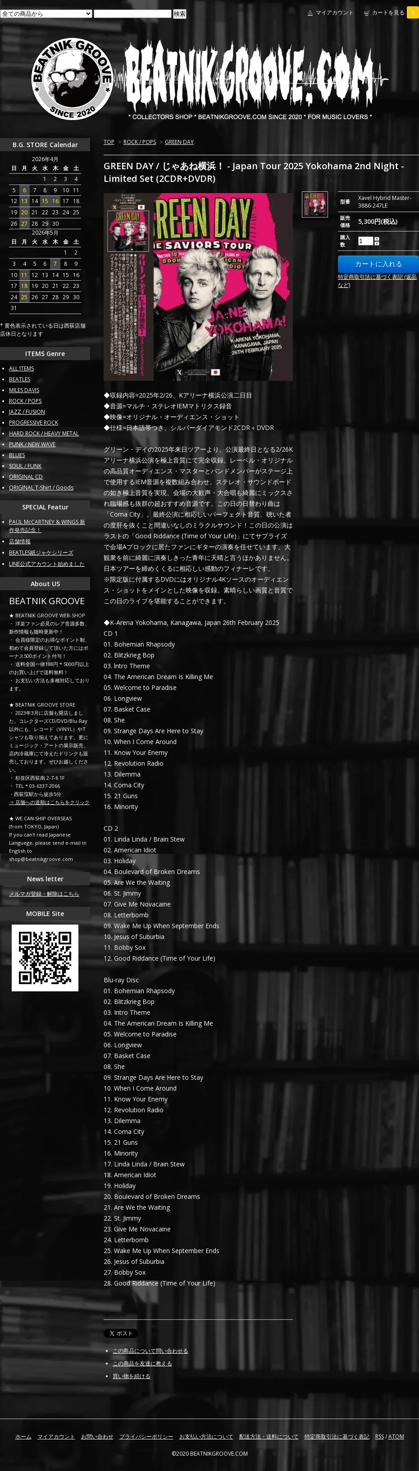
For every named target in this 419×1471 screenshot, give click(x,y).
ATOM (396, 1436)
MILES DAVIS (24, 390)
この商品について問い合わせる (150, 1351)
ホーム (23, 1436)
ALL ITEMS (21, 368)
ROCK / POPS (139, 142)
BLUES (17, 455)
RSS (379, 1436)
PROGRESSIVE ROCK (33, 422)
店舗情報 (20, 541)
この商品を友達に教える (142, 1363)
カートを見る (395, 12)
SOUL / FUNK (25, 466)
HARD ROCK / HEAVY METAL (44, 433)
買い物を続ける (131, 1376)
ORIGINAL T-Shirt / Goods (41, 487)
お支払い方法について (206, 1436)
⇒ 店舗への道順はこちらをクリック (49, 802)
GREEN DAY (179, 142)
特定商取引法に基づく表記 (337, 1436)
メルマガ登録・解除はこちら (44, 893)
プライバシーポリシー (146, 1436)
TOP (109, 142)
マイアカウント (335, 12)
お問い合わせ (97, 1436)
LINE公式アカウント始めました (47, 564)
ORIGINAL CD (26, 477)
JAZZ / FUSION (27, 412)
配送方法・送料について (269, 1436)
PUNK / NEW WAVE (32, 444)
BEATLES (19, 379)
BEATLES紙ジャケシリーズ (41, 552)
